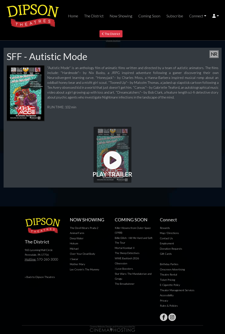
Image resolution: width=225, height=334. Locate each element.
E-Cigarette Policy (170, 284)
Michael (74, 248)
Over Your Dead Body (82, 253)
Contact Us (166, 238)
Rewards (165, 227)
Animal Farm (77, 233)
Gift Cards (166, 253)
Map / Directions (169, 233)
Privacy (164, 300)
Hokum (74, 243)
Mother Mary (77, 264)
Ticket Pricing (167, 279)
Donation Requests (171, 248)
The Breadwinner (125, 283)
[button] (215, 16)
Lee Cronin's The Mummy (84, 269)
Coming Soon (149, 16)
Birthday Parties (169, 264)
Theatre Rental (168, 274)
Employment (167, 243)
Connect (196, 16)
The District (94, 16)
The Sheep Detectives (127, 253)
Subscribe (174, 16)
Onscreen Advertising (172, 269)
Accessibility (167, 295)
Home (73, 16)
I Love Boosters (124, 268)
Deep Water (77, 238)
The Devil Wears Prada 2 (84, 227)
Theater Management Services (177, 290)
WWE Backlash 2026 (127, 258)
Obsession (121, 263)
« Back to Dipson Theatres (40, 277)
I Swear (74, 259)
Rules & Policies (169, 305)
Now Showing (121, 16)
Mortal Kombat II (125, 247)
